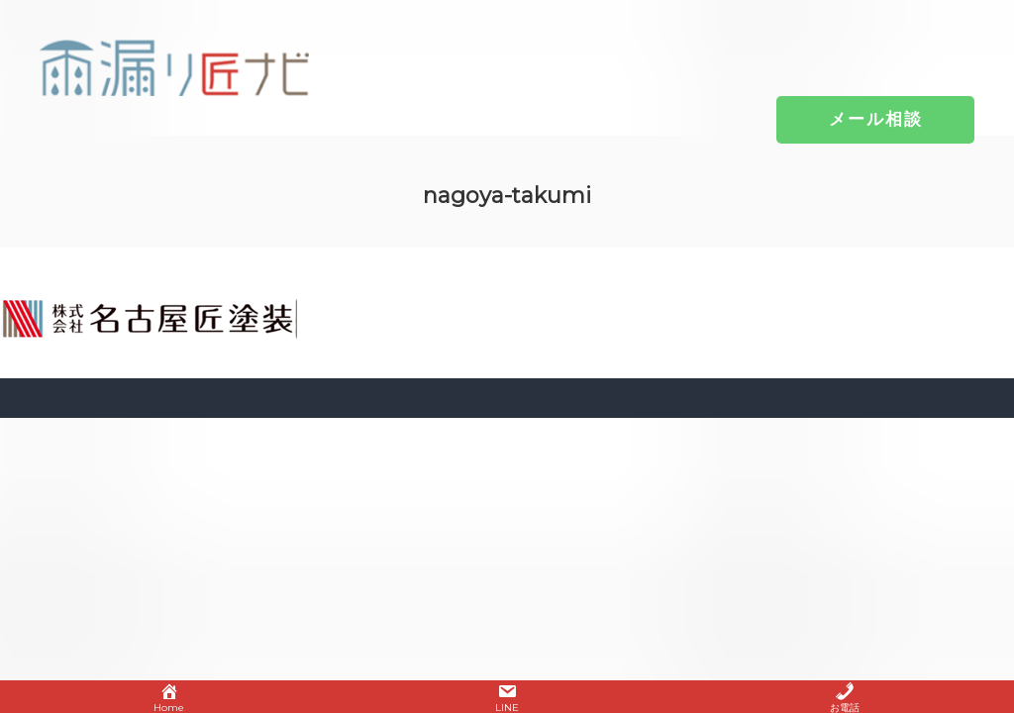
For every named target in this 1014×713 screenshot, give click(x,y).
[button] (876, 119)
